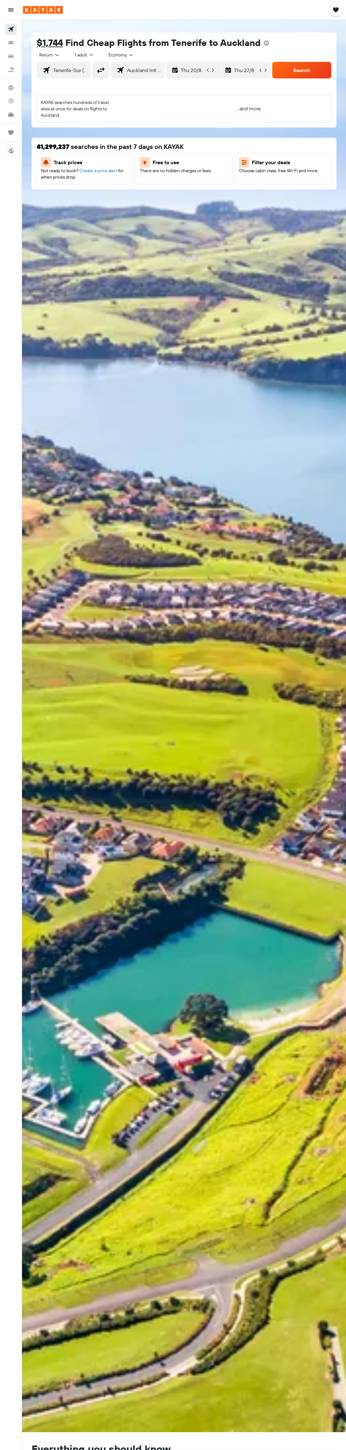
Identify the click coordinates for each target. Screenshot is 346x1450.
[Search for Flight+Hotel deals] (11, 69)
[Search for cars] (11, 56)
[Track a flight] (11, 101)
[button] (11, 10)
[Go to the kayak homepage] (43, 10)
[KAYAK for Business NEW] (11, 114)
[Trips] (11, 132)
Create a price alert (98, 170)
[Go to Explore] (11, 87)
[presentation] (266, 43)
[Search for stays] (11, 42)
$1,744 (50, 42)
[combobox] (121, 55)
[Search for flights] (11, 29)
